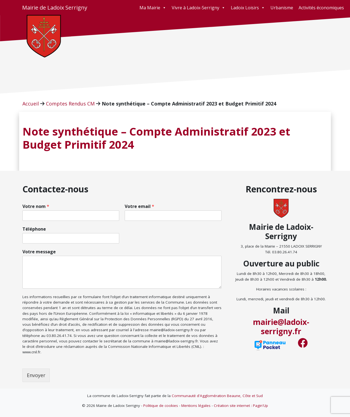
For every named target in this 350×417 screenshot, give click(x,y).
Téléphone (34, 229)
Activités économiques (321, 8)
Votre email (139, 206)
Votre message (39, 252)
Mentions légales (196, 405)
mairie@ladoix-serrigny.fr (281, 326)
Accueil (30, 103)
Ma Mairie (152, 7)
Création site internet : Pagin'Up (241, 405)
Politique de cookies (160, 405)
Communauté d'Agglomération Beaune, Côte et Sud (217, 395)
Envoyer (36, 375)
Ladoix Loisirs (248, 7)
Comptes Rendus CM (70, 103)
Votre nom (35, 206)
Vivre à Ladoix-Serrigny (198, 7)
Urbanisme (281, 8)
